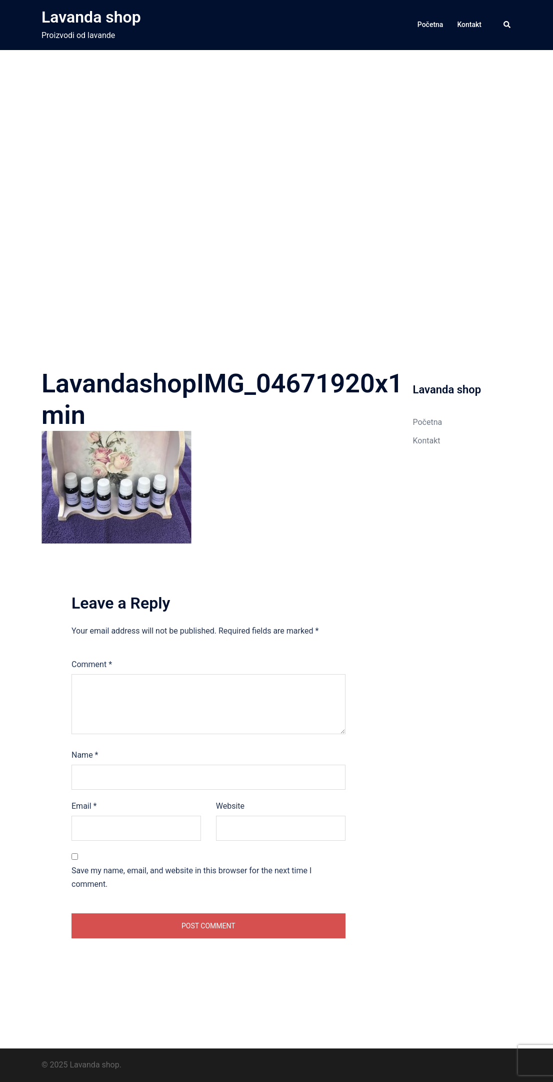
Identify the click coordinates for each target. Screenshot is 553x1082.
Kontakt (469, 25)
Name (85, 755)
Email (84, 806)
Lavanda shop (91, 17)
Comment (92, 664)
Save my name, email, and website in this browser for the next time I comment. (192, 877)
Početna (431, 25)
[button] (508, 25)
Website (230, 806)
